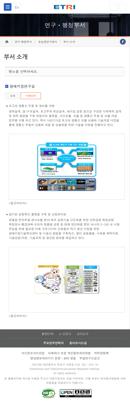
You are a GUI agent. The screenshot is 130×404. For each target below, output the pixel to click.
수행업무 (30, 96)
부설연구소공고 (89, 358)
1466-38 (92, 364)
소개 (12, 96)
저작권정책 (101, 353)
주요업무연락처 (53, 343)
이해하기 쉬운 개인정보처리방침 (69, 353)
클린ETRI (48, 334)
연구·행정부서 (23, 41)
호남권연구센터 (47, 41)
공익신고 (82, 334)
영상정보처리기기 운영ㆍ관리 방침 (53, 358)
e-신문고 (65, 334)
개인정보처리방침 (33, 353)
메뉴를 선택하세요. (23, 71)
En (17, 7)
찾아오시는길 (78, 343)
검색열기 (122, 7)
